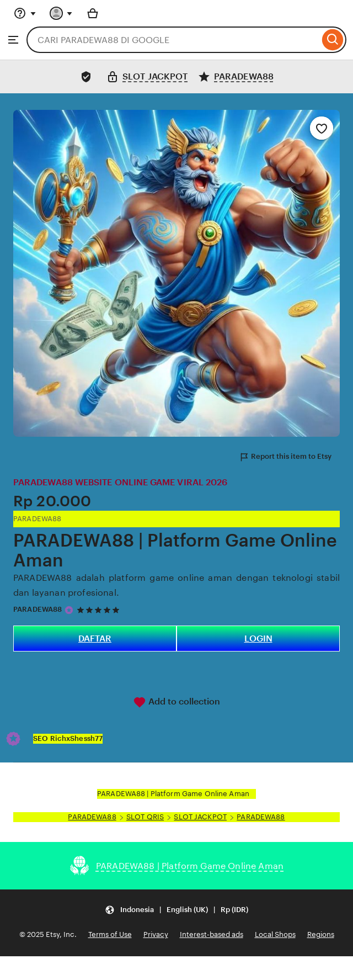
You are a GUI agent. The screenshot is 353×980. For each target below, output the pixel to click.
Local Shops (275, 934)
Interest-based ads (211, 934)
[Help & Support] (25, 13)
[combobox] (172, 40)
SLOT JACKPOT (200, 817)
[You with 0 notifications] (61, 13)
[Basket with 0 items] (92, 13)
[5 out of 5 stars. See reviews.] (99, 610)
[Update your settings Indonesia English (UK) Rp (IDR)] (176, 909)
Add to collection (176, 702)
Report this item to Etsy (285, 457)
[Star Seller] (69, 610)
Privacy (155, 934)
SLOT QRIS (145, 817)
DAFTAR (94, 638)
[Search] (332, 40)
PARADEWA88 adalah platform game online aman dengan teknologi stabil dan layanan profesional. (176, 585)
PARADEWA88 (37, 609)
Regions (320, 934)
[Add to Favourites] (321, 128)
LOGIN (258, 638)
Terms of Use (110, 934)
